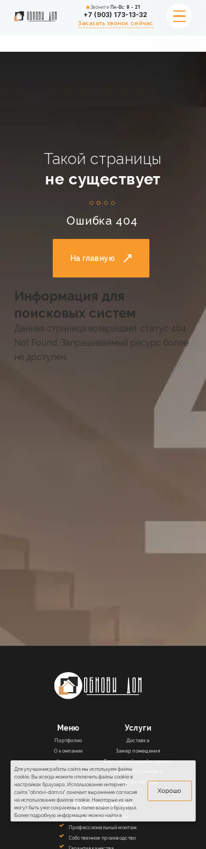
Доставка (137, 740)
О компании (68, 751)
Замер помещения (138, 751)
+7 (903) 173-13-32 (115, 15)
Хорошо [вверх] (169, 790)
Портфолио (68, 740)
